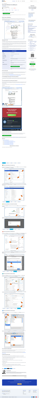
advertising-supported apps (11, 74)
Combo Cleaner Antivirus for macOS (19, 84)
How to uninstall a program (31, 21)
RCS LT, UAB (3, 390)
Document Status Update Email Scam (32, 32)
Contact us (30, 391)
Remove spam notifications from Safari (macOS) (8, 144)
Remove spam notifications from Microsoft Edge (8, 143)
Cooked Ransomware (30, 29)
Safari (19, 229)
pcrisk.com (6, 391)
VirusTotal (12, 55)
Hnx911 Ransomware (30, 25)
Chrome (4, 229)
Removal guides (5, 3)
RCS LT (21, 68)
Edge (15, 229)
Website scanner (34, 391)
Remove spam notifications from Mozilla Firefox (8, 142)
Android (7, 229)
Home (2, 3)
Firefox (11, 271)
